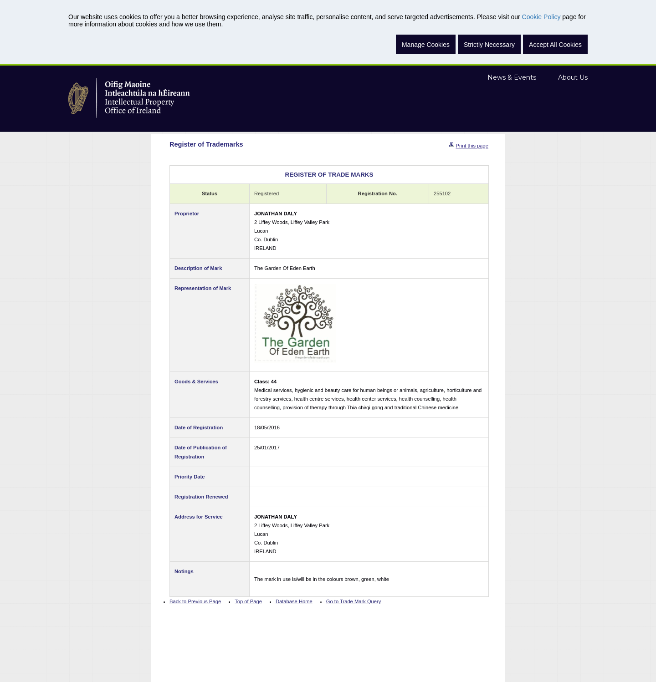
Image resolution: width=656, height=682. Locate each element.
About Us (573, 77)
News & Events (511, 77)
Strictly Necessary (489, 44)
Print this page (472, 145)
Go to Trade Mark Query (353, 601)
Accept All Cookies (555, 44)
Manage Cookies (426, 44)
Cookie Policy (541, 16)
